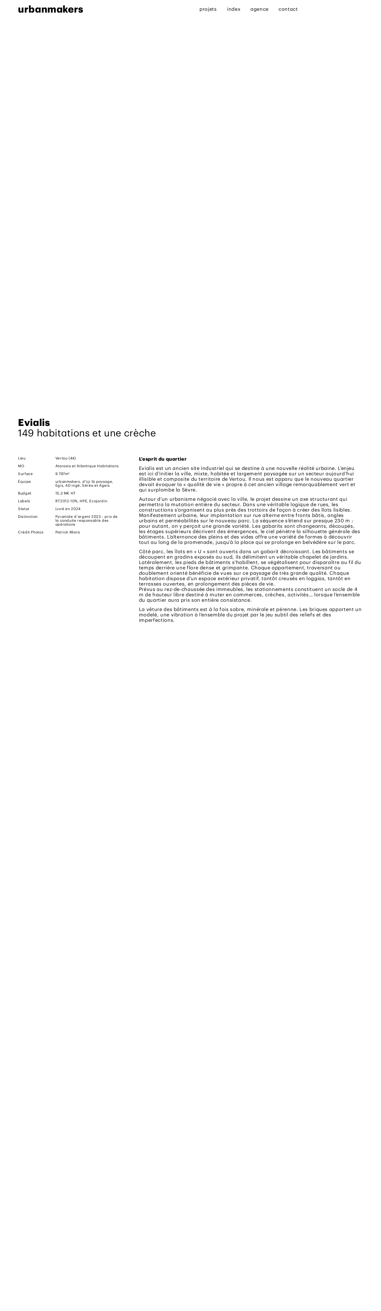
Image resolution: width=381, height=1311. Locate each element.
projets (208, 9)
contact (288, 9)
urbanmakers (50, 9)
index (233, 9)
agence (259, 9)
